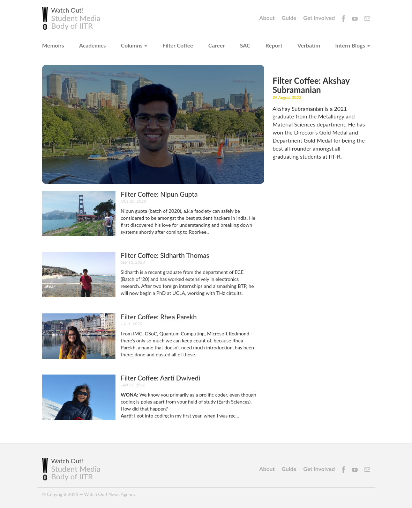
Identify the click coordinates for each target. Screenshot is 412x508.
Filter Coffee (178, 45)
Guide (289, 17)
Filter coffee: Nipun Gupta (159, 194)
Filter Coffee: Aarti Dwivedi (160, 378)
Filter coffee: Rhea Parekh (159, 317)
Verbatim (309, 45)
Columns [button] (134, 45)
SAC (245, 45)
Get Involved (319, 17)
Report (274, 45)
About (267, 17)
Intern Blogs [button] (352, 45)
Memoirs (53, 45)
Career (216, 45)
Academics (92, 45)
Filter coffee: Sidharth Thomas (165, 255)
